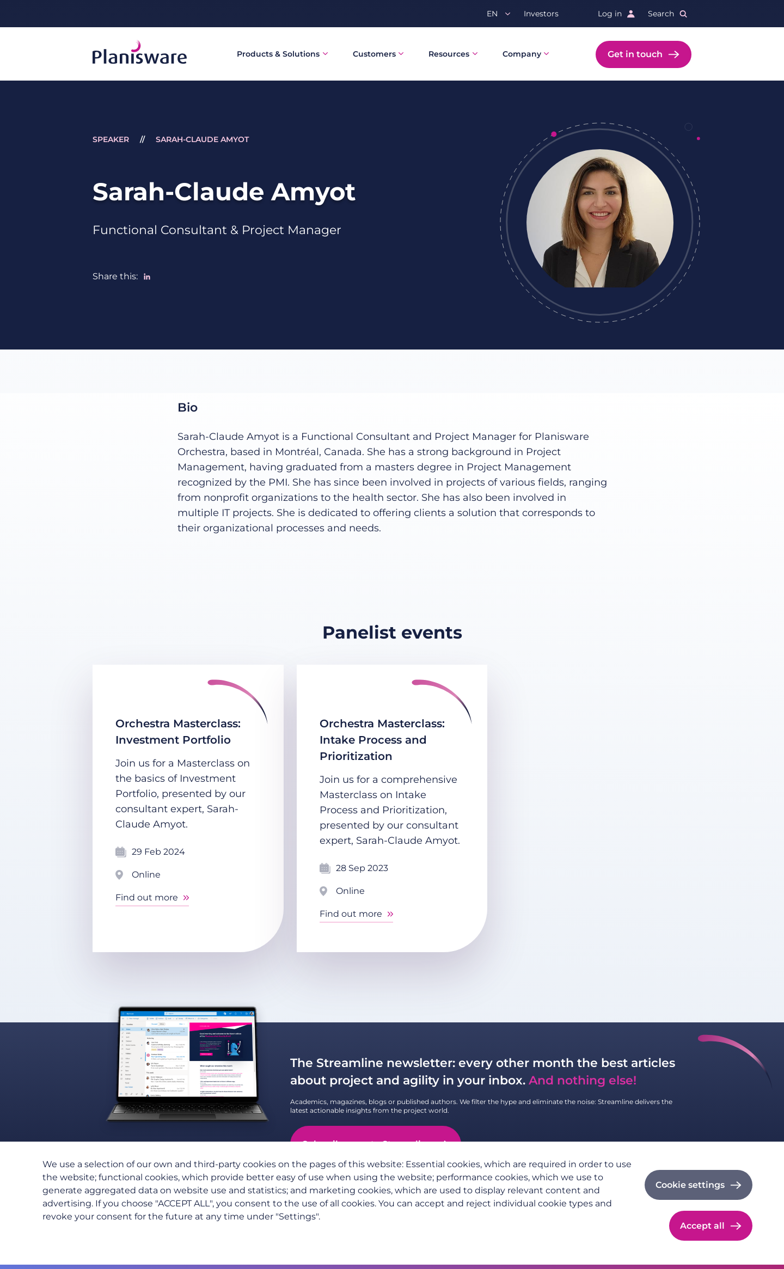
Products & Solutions (278, 54)
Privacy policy (69, 1234)
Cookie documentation (190, 1234)
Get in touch (635, 54)
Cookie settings (690, 1185)
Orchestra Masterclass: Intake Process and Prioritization (382, 740)
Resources (448, 54)
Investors (541, 14)
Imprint (121, 1234)
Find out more (146, 897)
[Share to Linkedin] (147, 276)
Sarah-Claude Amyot (202, 139)
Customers (374, 54)
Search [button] (661, 14)
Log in (610, 14)
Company (522, 54)
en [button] (492, 14)
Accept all (702, 1226)
